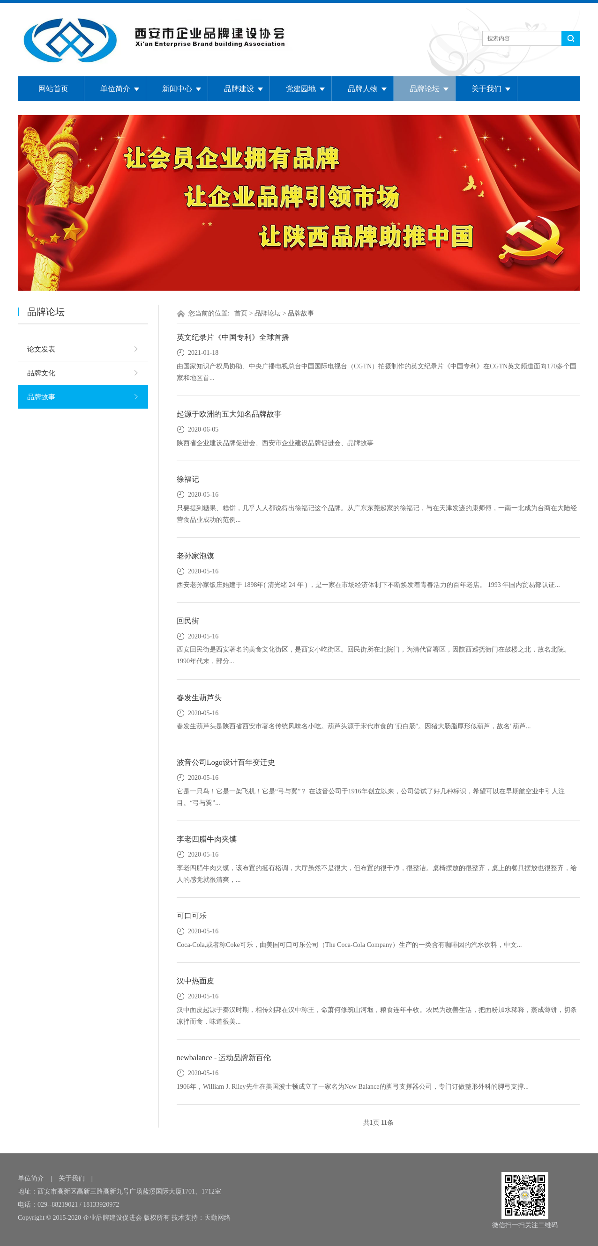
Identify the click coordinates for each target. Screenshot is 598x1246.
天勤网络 (217, 1217)
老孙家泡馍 (195, 556)
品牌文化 (41, 373)
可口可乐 (192, 916)
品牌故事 (41, 397)
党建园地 (301, 89)
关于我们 (486, 89)
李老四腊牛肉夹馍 (207, 839)
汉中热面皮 (195, 981)
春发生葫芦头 (199, 698)
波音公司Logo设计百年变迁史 (226, 762)
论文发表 (41, 349)
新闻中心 (177, 89)
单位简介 (115, 89)
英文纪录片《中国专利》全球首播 (233, 337)
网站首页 (53, 89)
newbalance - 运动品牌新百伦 (224, 1058)
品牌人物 (363, 89)
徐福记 (188, 479)
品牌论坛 (425, 89)
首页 (240, 313)
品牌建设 (239, 89)
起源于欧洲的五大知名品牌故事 (229, 414)
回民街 (188, 621)
